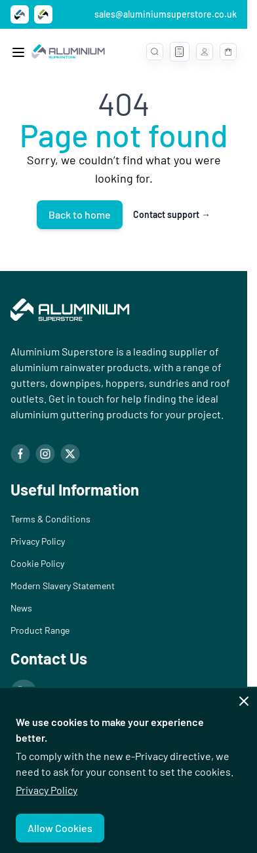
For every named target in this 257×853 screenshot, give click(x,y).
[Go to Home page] (68, 52)
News (21, 607)
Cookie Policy (37, 563)
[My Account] (204, 51)
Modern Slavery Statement (62, 585)
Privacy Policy (46, 790)
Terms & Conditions (50, 518)
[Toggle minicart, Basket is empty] (228, 51)
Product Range (39, 630)
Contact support (171, 214)
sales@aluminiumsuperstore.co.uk (165, 14)
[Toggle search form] (154, 51)
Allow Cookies (60, 828)
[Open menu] (18, 52)
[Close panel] (244, 701)
